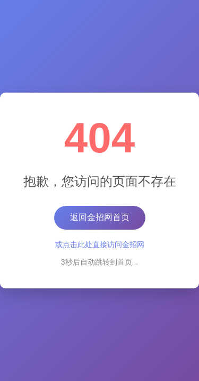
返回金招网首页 (99, 217)
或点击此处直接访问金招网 (99, 244)
